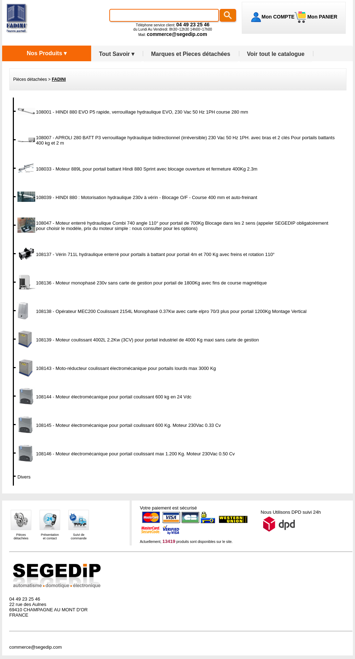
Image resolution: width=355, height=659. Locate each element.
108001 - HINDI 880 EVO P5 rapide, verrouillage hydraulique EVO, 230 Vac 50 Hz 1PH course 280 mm (142, 112)
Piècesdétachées (21, 536)
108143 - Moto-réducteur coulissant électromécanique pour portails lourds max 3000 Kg (126, 368)
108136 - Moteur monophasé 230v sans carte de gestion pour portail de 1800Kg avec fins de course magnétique (151, 283)
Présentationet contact (50, 536)
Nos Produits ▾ (47, 53)
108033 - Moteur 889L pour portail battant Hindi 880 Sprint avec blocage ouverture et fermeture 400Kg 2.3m (146, 169)
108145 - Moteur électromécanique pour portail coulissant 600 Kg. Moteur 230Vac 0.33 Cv (128, 425)
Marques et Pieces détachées (190, 54)
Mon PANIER (321, 17)
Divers (24, 477)
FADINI (59, 79)
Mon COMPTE (278, 17)
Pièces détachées (30, 79)
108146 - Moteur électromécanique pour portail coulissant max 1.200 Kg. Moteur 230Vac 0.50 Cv (135, 453)
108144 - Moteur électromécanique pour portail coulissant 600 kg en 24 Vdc (114, 396)
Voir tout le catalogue (276, 54)
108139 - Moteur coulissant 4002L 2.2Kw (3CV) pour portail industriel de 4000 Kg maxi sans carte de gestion (147, 339)
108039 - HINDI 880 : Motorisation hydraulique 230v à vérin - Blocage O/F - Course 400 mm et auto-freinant (146, 197)
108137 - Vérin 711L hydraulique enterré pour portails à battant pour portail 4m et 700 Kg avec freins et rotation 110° (155, 254)
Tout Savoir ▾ (116, 54)
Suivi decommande (79, 536)
